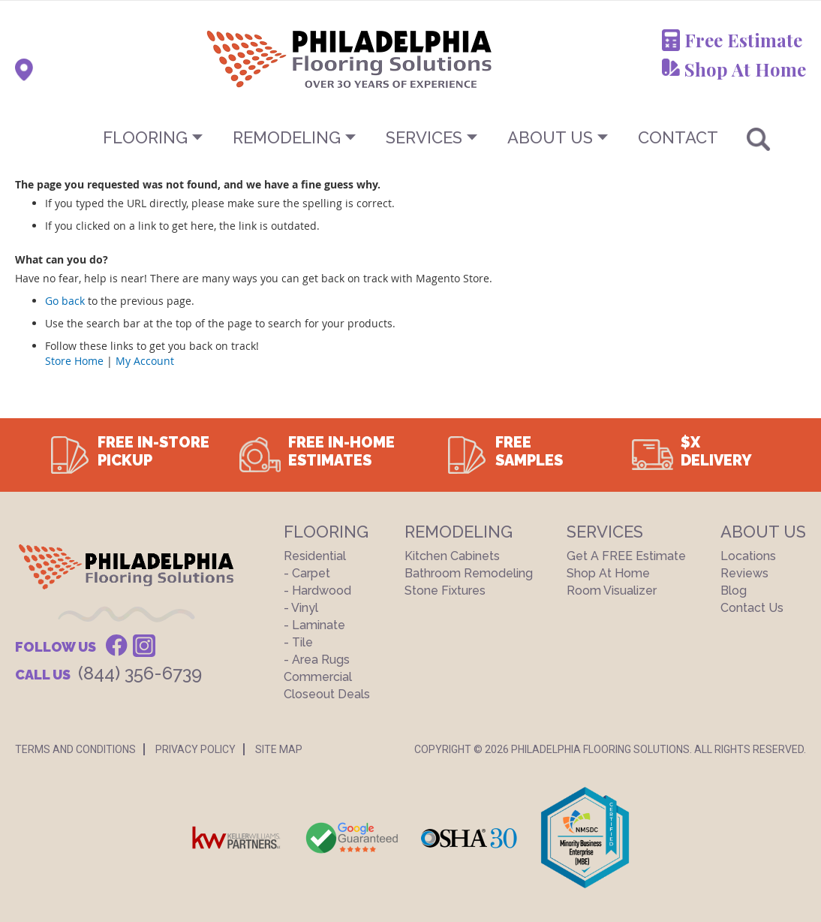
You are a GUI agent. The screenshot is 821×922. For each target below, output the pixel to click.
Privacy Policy (195, 749)
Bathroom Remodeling (468, 573)
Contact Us (751, 608)
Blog (733, 590)
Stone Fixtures (445, 590)
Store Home (74, 361)
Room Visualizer (612, 590)
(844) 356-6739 (140, 673)
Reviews (744, 573)
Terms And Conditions (75, 749)
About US (550, 137)
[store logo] (275, 58)
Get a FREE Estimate (626, 556)
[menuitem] (410, 137)
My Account (145, 361)
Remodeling (287, 137)
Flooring (145, 137)
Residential (315, 556)
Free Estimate (743, 40)
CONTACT (678, 137)
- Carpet (307, 573)
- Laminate (314, 625)
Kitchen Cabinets (452, 556)
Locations (748, 556)
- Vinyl (301, 608)
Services (424, 137)
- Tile (298, 642)
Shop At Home (745, 69)
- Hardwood (317, 590)
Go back (65, 301)
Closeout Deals (327, 694)
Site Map (278, 749)
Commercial (318, 677)
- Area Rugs (317, 659)
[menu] (410, 137)
